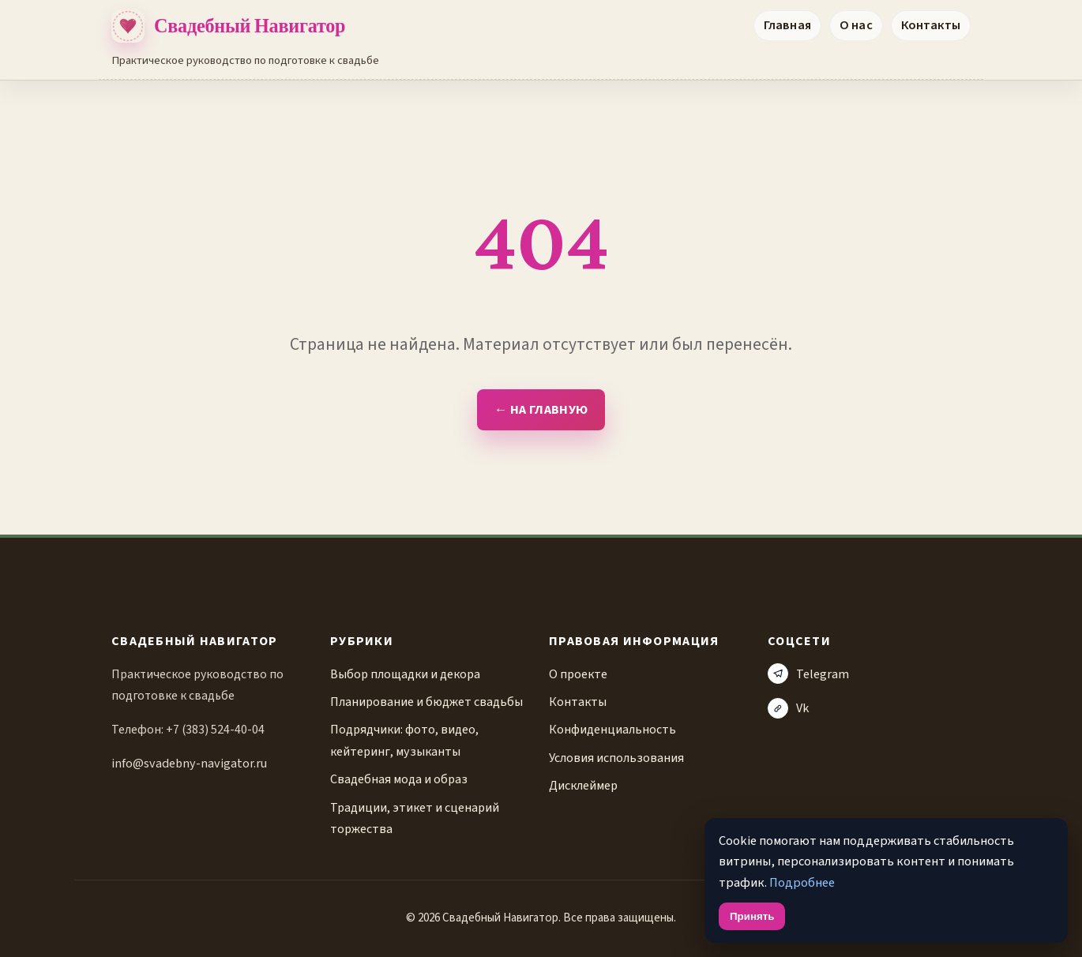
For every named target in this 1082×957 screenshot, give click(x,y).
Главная (787, 25)
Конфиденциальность (612, 729)
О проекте (578, 674)
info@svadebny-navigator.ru (189, 763)
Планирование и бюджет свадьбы (426, 701)
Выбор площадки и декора (405, 674)
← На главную (541, 409)
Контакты (930, 25)
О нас (856, 25)
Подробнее (802, 882)
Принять (752, 916)
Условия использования (616, 758)
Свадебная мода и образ (399, 779)
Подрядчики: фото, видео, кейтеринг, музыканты (404, 740)
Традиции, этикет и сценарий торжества (414, 818)
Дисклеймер (583, 785)
